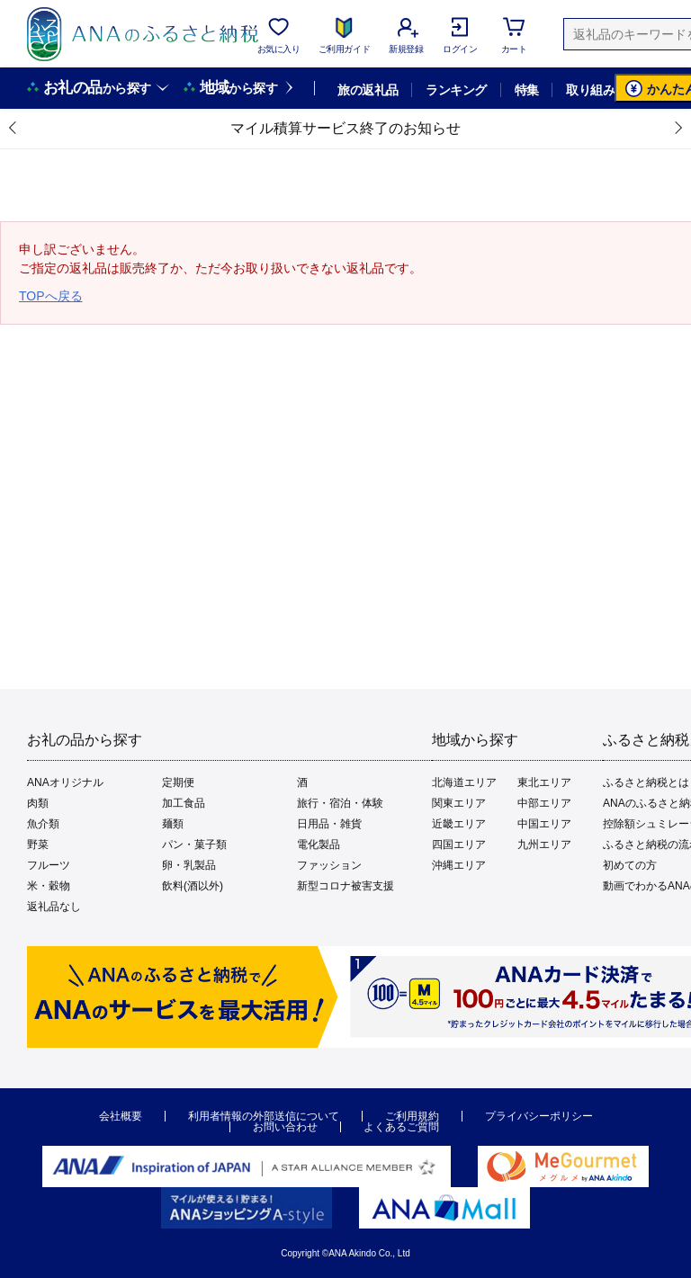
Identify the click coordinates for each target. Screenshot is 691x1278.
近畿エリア (459, 824)
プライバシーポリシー (539, 1116)
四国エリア (459, 844)
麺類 (173, 824)
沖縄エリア (459, 865)
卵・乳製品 (189, 865)
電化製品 (318, 844)
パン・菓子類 (194, 844)
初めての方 (630, 865)
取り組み (590, 90)
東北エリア (544, 782)
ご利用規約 (412, 1116)
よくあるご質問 (401, 1127)
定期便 (178, 782)
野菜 (38, 844)
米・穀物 (48, 886)
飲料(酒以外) (192, 886)
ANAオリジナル (65, 782)
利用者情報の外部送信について (263, 1116)
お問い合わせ (285, 1127)
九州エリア (544, 844)
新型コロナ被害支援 (345, 886)
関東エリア (459, 803)
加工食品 (183, 803)
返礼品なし (54, 906)
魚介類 (43, 824)
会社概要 (120, 1116)
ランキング (456, 90)
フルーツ (48, 865)
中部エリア (544, 803)
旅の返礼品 (367, 90)
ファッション (329, 865)
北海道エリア (464, 782)
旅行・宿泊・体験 (340, 803)
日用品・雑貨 (329, 824)
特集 (527, 90)
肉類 (38, 803)
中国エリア (544, 824)
